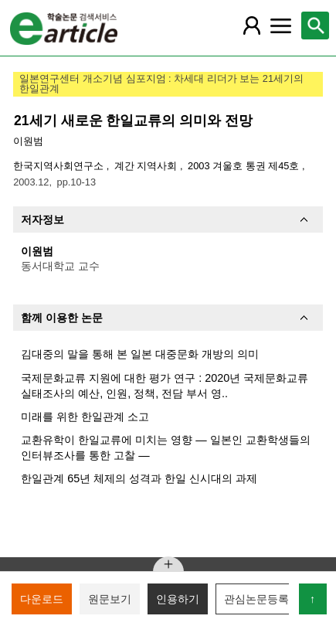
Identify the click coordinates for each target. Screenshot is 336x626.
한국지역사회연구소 (60, 166)
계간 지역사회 (147, 166)
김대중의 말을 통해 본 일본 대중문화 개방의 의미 (140, 354)
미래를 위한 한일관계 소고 (85, 416)
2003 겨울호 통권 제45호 (245, 166)
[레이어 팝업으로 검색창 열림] (315, 25)
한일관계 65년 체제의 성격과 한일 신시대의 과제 (139, 478)
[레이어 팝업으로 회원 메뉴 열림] (251, 25)
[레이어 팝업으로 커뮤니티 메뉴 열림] (281, 25)
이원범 (28, 141)
